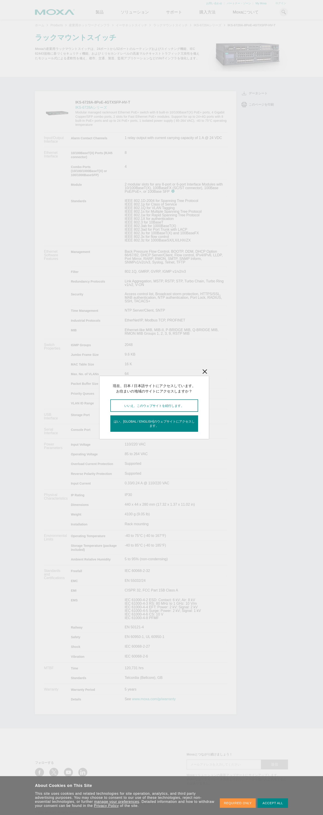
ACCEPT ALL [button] (272, 803)
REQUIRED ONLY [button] (238, 803)
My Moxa (260, 3)
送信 (274, 764)
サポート (174, 12)
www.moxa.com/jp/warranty (154, 699)
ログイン (280, 3)
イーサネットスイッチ (131, 25)
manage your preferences (116, 802)
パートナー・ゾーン (239, 3)
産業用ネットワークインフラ (89, 25)
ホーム (39, 25)
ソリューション (135, 12)
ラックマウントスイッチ (170, 25)
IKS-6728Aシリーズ (208, 25)
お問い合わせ (214, 3)
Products (56, 25)
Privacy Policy (106, 806)
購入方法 (207, 12)
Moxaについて (246, 12)
